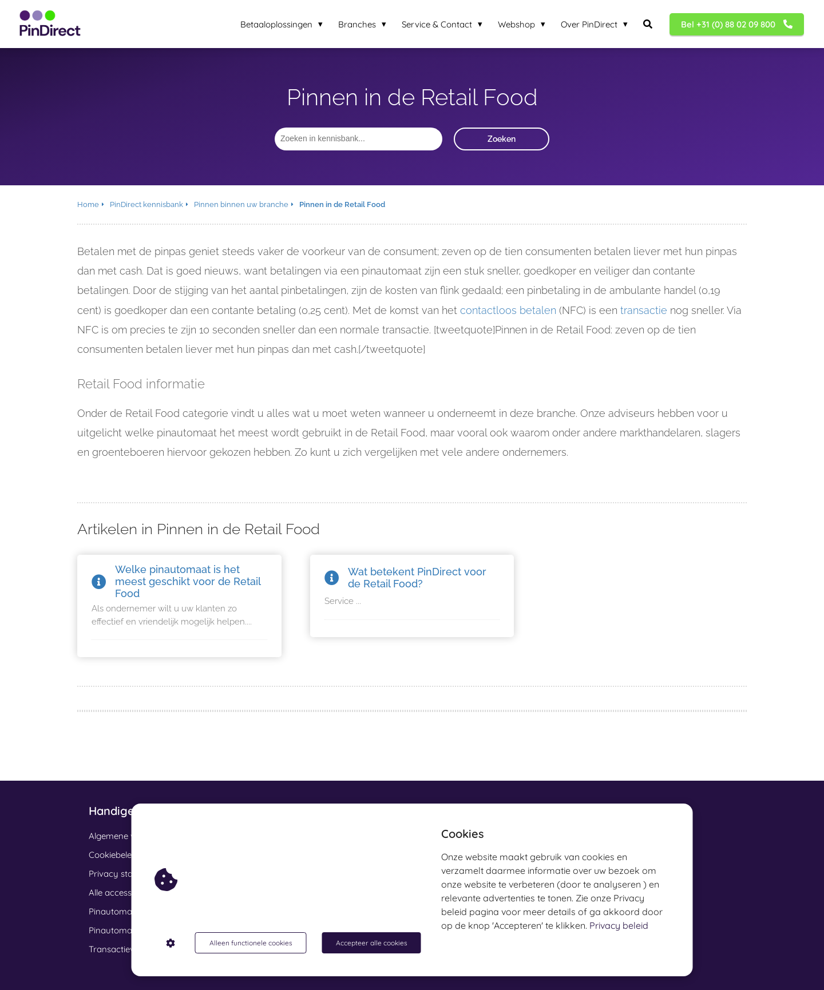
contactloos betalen (508, 310)
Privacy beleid (618, 925)
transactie (643, 310)
